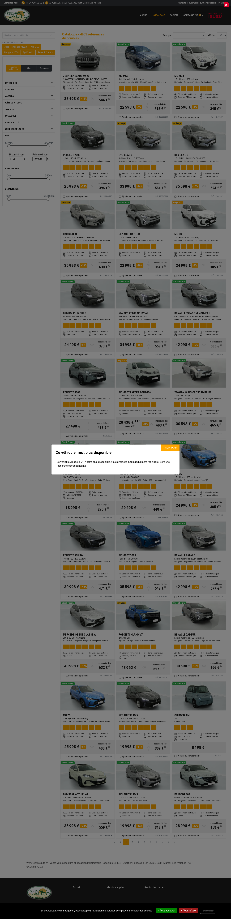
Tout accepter (166, 910)
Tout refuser (188, 910)
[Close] (226, 4)
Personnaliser (208, 911)
